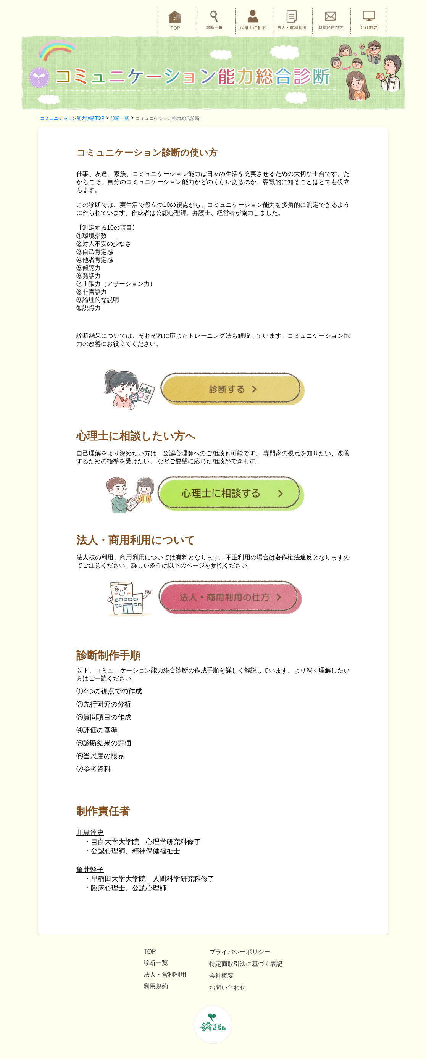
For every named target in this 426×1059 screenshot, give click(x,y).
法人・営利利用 (165, 974)
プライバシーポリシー (239, 952)
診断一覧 (120, 118)
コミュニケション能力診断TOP (72, 118)
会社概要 (221, 975)
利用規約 (156, 986)
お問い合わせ (227, 987)
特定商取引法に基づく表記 (245, 964)
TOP (150, 951)
